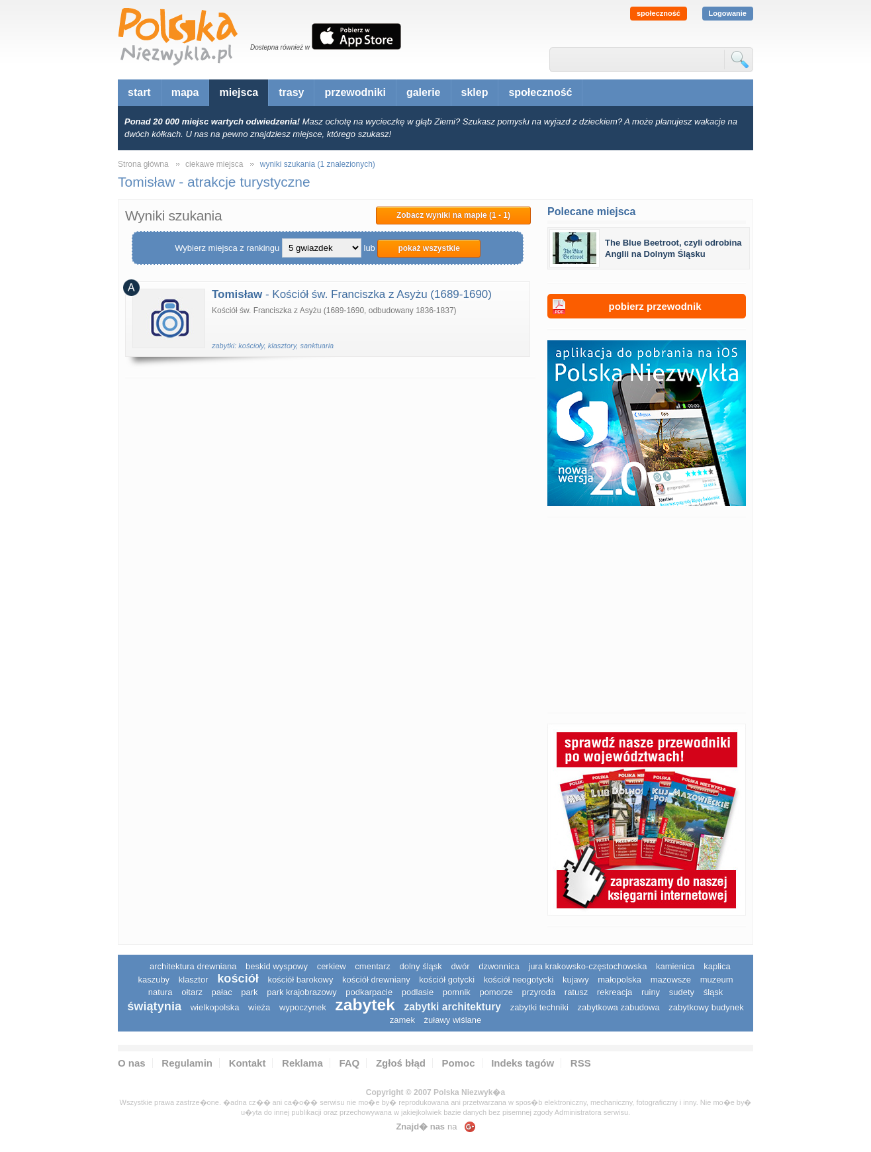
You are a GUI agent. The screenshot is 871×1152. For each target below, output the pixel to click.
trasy (291, 92)
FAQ (349, 1063)
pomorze (496, 992)
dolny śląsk (420, 966)
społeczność (658, 13)
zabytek (365, 1005)
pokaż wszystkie (428, 248)
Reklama (302, 1063)
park (249, 992)
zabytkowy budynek (705, 1007)
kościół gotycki (447, 979)
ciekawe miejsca (214, 164)
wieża (259, 1007)
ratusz (576, 992)
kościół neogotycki (519, 979)
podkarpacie (368, 992)
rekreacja (614, 992)
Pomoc (458, 1063)
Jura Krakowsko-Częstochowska (587, 966)
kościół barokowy (300, 979)
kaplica (717, 966)
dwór (460, 966)
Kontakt (247, 1063)
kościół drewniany (376, 979)
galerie (423, 92)
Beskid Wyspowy (277, 966)
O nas (132, 1063)
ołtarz (192, 992)
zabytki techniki (539, 1007)
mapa (185, 92)
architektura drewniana (193, 966)
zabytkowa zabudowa (618, 1007)
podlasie (418, 992)
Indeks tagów (522, 1063)
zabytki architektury (452, 1006)
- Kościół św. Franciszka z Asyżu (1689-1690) (352, 294)
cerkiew (331, 966)
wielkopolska (215, 1007)
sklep (474, 92)
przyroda (539, 992)
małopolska (619, 979)
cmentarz (372, 966)
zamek (402, 1020)
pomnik (457, 992)
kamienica (675, 966)
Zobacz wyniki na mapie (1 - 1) (453, 215)
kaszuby (153, 979)
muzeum (716, 979)
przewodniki (354, 92)
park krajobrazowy (302, 992)
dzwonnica (499, 966)
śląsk (713, 992)
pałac (222, 992)
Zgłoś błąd (401, 1063)
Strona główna (143, 164)
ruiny (650, 992)
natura (160, 992)
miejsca (238, 92)
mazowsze (671, 979)
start (139, 92)
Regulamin (186, 1063)
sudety (681, 992)
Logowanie (728, 13)
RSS (581, 1063)
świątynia (154, 1006)
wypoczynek (302, 1007)
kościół (238, 978)
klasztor (193, 979)
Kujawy (576, 979)
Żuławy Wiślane (453, 1020)
